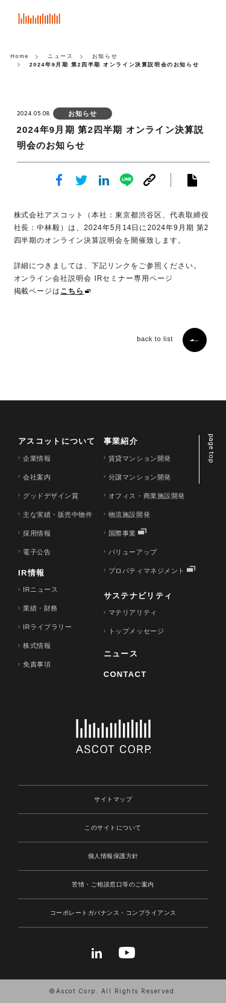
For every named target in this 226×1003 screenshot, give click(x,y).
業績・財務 (40, 608)
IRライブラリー (47, 626)
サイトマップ (113, 799)
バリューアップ (132, 552)
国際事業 (122, 533)
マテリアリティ (132, 612)
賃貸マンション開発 (139, 458)
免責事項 (37, 664)
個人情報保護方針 (113, 856)
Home (20, 56)
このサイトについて (113, 827)
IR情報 (31, 572)
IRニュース (40, 589)
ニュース (121, 653)
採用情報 (37, 533)
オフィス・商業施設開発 (146, 495)
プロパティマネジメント (146, 570)
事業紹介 (121, 441)
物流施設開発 (129, 514)
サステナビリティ (138, 595)
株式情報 (37, 645)
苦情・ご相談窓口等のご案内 (113, 884)
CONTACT (125, 674)
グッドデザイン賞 (50, 495)
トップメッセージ (136, 631)
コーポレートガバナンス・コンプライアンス (113, 912)
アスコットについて (57, 441)
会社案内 (37, 477)
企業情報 (37, 458)
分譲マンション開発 (139, 477)
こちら (72, 291)
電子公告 (37, 552)
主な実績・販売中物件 (58, 514)
